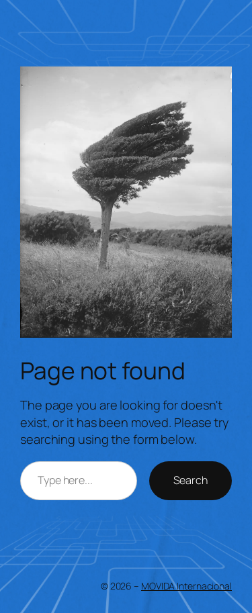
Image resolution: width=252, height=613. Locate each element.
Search (190, 480)
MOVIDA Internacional (186, 585)
